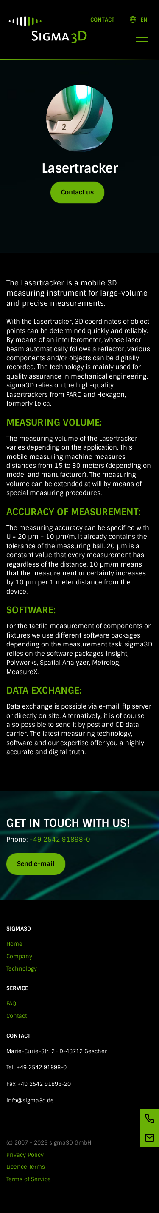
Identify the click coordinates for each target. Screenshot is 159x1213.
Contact (102, 19)
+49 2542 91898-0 (59, 839)
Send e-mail (36, 864)
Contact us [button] (77, 192)
